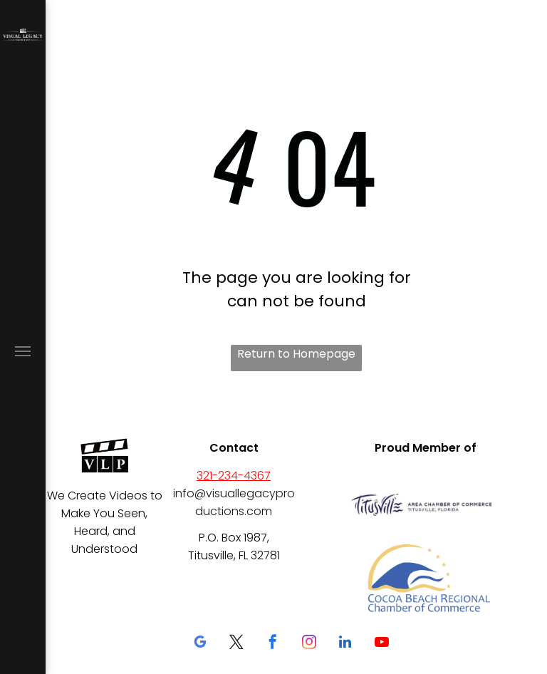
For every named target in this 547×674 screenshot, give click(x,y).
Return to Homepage (296, 354)
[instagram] (309, 643)
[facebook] (272, 643)
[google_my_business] (200, 643)
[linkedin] (345, 643)
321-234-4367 (234, 475)
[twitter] (236, 643)
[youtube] (381, 643)
